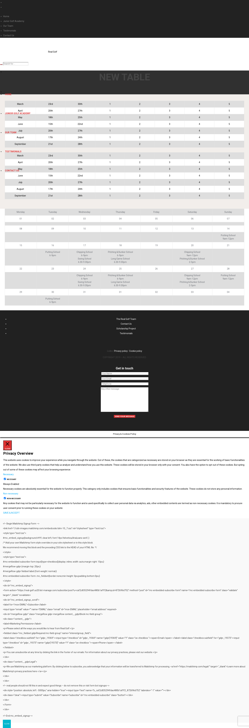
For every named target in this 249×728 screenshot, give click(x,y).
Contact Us (126, 324)
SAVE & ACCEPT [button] (11, 513)
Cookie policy (135, 351)
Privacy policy (121, 351)
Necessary (11, 479)
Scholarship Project (126, 328)
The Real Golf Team (126, 319)
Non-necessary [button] (10, 493)
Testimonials (126, 333)
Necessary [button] (8, 474)
